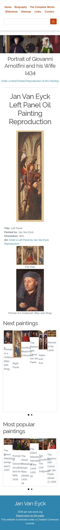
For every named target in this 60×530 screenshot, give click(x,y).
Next (52, 370)
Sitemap (26, 11)
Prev (7, 370)
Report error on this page (30, 515)
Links (38, 11)
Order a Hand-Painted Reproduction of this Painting (30, 81)
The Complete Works (42, 7)
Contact (49, 11)
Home (8, 7)
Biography (20, 7)
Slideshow (11, 11)
